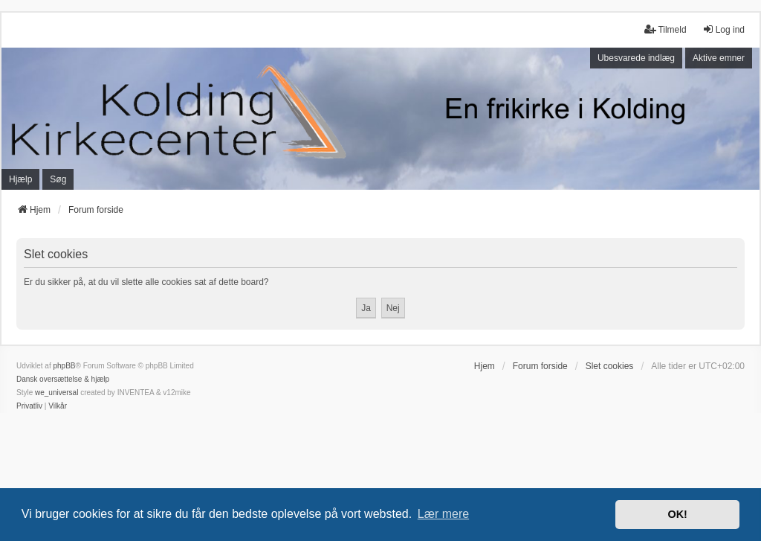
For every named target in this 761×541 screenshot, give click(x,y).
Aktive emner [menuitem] (719, 58)
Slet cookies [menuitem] (610, 366)
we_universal (56, 392)
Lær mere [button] (443, 514)
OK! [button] (677, 514)
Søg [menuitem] (58, 179)
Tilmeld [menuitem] (665, 29)
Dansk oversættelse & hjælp (62, 379)
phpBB (64, 366)
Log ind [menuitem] (723, 29)
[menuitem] (29, 406)
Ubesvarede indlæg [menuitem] (636, 58)
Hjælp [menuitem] (20, 179)
